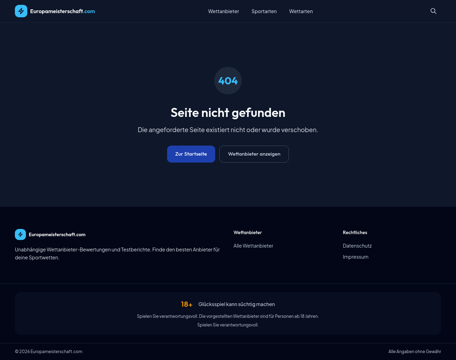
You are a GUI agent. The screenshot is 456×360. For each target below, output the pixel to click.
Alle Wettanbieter (253, 245)
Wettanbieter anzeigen (254, 153)
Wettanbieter (223, 11)
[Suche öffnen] (433, 11)
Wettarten (301, 11)
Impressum (355, 256)
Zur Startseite (191, 153)
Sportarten (264, 11)
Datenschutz (357, 245)
